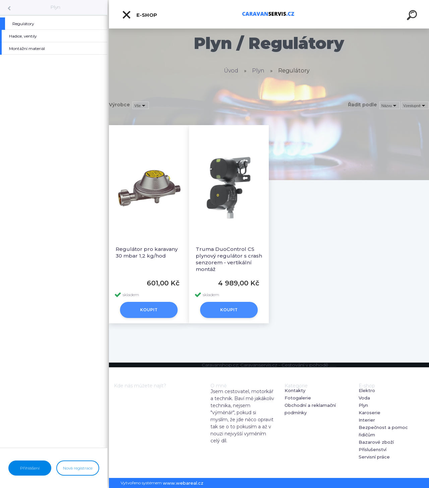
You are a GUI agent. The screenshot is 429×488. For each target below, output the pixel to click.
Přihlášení (30, 468)
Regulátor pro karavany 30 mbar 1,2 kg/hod (147, 252)
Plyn (55, 7)
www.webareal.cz (183, 483)
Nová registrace (78, 468)
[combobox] (389, 105)
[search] (413, 16)
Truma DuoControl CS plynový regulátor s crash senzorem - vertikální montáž (229, 259)
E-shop (139, 15)
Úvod (231, 70)
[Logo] (269, 14)
